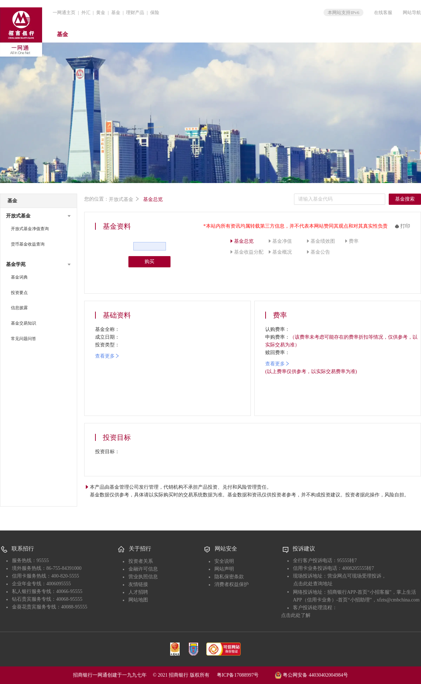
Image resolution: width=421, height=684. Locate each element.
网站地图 (138, 599)
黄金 (100, 12)
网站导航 (412, 12)
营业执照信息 (143, 576)
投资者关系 (140, 561)
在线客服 (383, 12)
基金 (115, 12)
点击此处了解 (295, 615)
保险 (154, 12)
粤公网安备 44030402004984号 (311, 674)
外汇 (86, 12)
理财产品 (135, 12)
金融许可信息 (143, 569)
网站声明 (224, 569)
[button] (38, 216)
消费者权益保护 (231, 584)
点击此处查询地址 (313, 583)
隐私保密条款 (229, 576)
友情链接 (138, 584)
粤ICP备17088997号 (245, 675)
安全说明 (224, 561)
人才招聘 (138, 592)
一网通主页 (64, 12)
